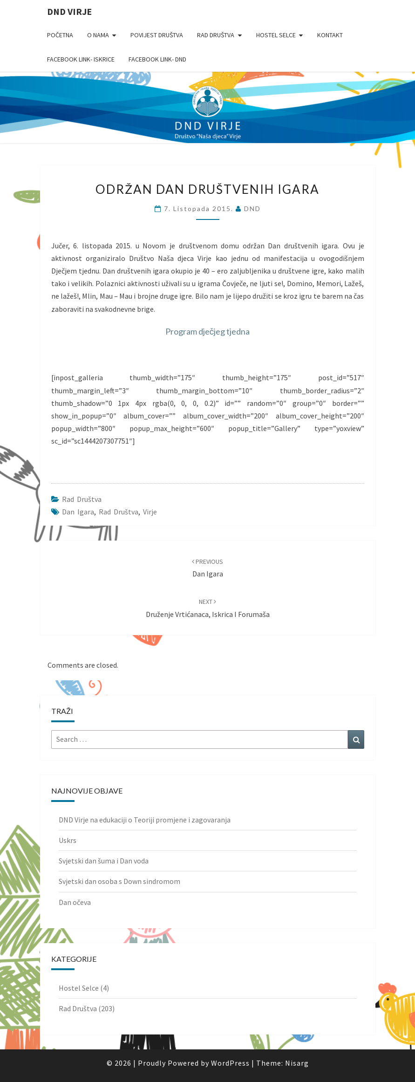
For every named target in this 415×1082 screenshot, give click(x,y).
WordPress (230, 1063)
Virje (150, 511)
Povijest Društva (156, 35)
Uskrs (67, 840)
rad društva (118, 511)
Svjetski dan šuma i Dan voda (104, 860)
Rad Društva (215, 35)
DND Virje (69, 11)
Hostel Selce (276, 35)
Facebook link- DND (157, 59)
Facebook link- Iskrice (81, 59)
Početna (60, 35)
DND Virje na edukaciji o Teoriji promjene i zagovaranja (145, 819)
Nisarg (297, 1063)
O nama (98, 35)
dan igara (78, 511)
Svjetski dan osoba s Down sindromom (119, 881)
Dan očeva (75, 902)
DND (252, 208)
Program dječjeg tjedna (207, 331)
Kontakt (330, 35)
